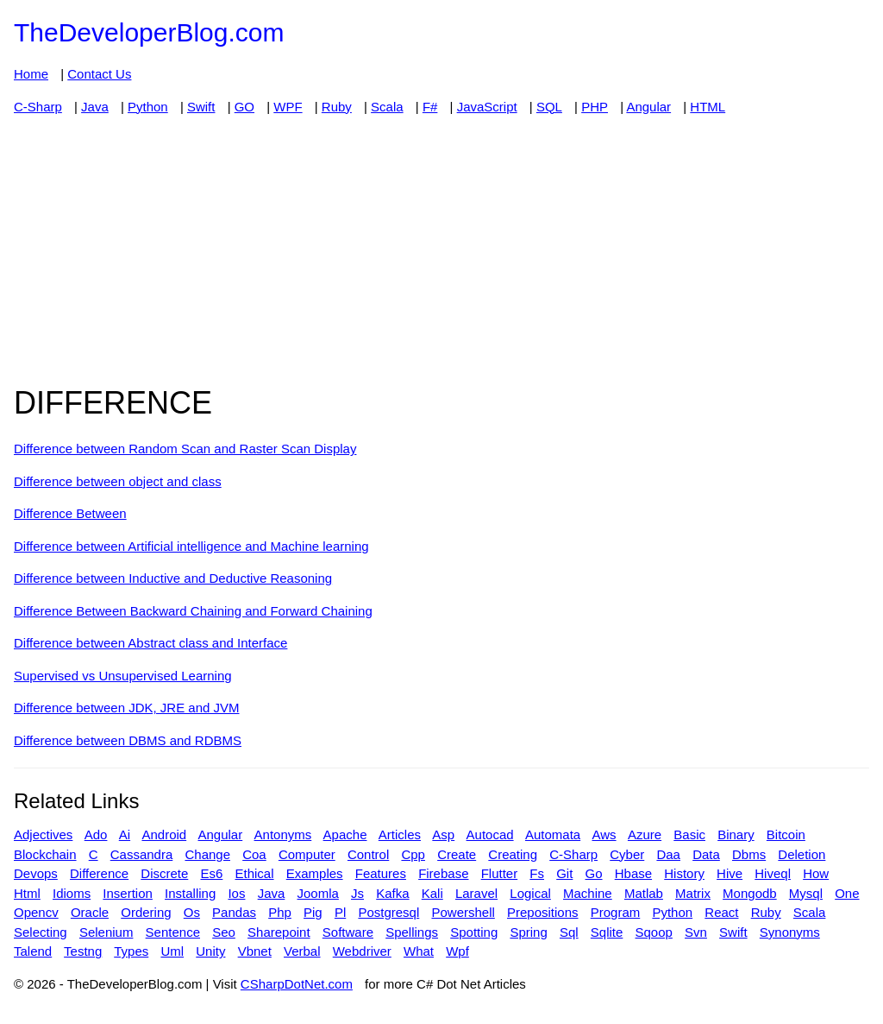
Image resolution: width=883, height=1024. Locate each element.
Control (368, 854)
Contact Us (99, 73)
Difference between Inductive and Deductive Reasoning (173, 578)
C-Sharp (38, 106)
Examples (314, 873)
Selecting (40, 932)
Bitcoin (786, 834)
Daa (668, 854)
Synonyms (790, 932)
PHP (594, 106)
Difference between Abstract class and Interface (150, 642)
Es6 (211, 873)
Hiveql (773, 873)
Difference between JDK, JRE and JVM (127, 707)
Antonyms (283, 834)
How (816, 873)
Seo (223, 932)
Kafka (392, 893)
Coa (254, 854)
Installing (190, 893)
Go (594, 873)
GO (244, 106)
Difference (99, 873)
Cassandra (141, 854)
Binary (736, 834)
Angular (648, 106)
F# (430, 106)
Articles (400, 834)
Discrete (164, 873)
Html (27, 893)
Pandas (234, 912)
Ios (236, 893)
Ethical (254, 873)
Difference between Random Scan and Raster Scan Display (185, 448)
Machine (587, 893)
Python (148, 106)
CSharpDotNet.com (297, 984)
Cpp (413, 854)
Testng (83, 951)
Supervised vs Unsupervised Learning (123, 675)
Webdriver (362, 951)
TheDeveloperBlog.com (149, 32)
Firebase (443, 873)
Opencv (36, 912)
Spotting (474, 932)
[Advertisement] (441, 250)
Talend (33, 951)
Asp (443, 834)
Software (348, 932)
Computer (307, 854)
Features (380, 873)
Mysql (806, 893)
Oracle (90, 912)
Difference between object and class (118, 481)
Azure (644, 834)
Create (456, 854)
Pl (340, 912)
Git (564, 873)
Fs (536, 873)
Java (95, 106)
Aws (604, 834)
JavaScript (487, 106)
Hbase (633, 873)
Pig (313, 912)
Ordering (146, 912)
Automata (552, 834)
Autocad (490, 834)
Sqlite (607, 932)
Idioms (72, 893)
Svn (696, 932)
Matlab (643, 893)
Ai (124, 834)
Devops (36, 873)
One (847, 893)
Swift (201, 106)
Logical (530, 893)
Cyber (627, 854)
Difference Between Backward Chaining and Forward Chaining (193, 611)
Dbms (749, 854)
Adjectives (43, 834)
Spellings (411, 932)
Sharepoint (278, 932)
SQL (549, 106)
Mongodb (750, 893)
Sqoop (654, 932)
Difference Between (70, 513)
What (419, 951)
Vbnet (255, 951)
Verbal (302, 951)
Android (163, 834)
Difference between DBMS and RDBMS (127, 740)
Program (616, 912)
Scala (387, 106)
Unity (210, 951)
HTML (707, 106)
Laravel (476, 893)
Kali (432, 893)
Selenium (106, 932)
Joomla (318, 893)
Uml (172, 951)
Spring (528, 932)
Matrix (693, 893)
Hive (729, 873)
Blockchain (45, 854)
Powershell (462, 912)
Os (192, 912)
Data (706, 854)
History (684, 873)
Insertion (128, 893)
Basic (689, 834)
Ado (96, 834)
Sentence (173, 932)
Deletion (801, 854)
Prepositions (543, 912)
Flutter (499, 873)
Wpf (457, 951)
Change (207, 854)
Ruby (337, 106)
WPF (287, 106)
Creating (512, 854)
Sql (569, 932)
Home (31, 73)
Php (279, 912)
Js (357, 893)
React (721, 912)
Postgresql (388, 912)
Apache (345, 834)
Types (131, 951)
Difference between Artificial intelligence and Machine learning (191, 546)
